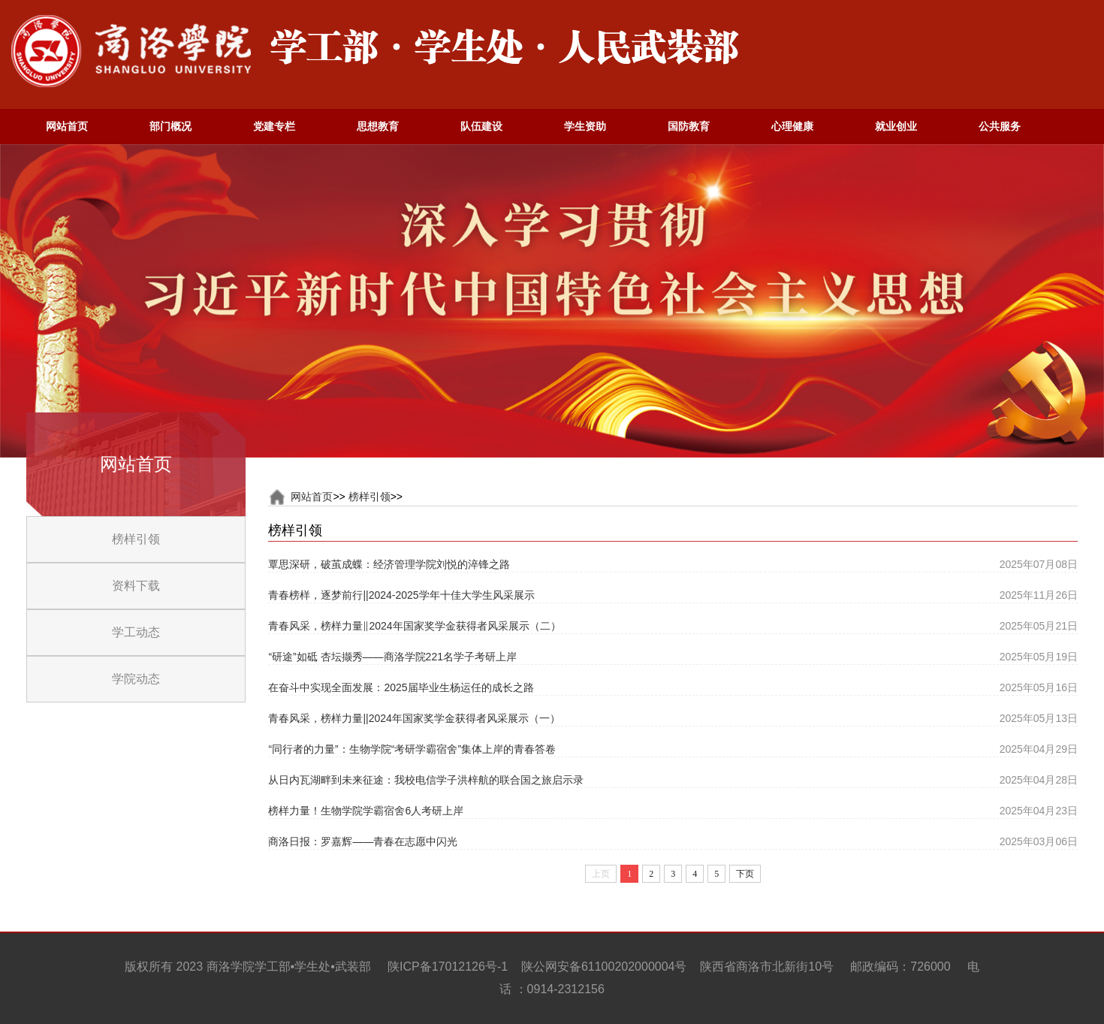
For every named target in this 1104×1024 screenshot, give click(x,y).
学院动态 (136, 678)
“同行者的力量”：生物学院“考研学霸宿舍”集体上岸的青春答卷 (412, 749)
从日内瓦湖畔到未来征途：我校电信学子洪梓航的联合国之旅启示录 (426, 780)
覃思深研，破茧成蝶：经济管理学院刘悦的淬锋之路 (389, 564)
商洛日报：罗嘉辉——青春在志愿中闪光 (362, 841)
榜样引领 (136, 539)
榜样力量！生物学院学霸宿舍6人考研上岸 (365, 811)
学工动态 (136, 632)
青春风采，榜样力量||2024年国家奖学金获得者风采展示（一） (414, 718)
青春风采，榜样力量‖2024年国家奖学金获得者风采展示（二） (414, 626)
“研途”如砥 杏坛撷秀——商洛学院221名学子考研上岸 (392, 657)
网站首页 (312, 497)
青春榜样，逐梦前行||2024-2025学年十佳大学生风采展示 (401, 595)
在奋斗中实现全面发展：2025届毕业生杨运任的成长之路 (400, 687)
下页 (745, 873)
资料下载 (136, 585)
